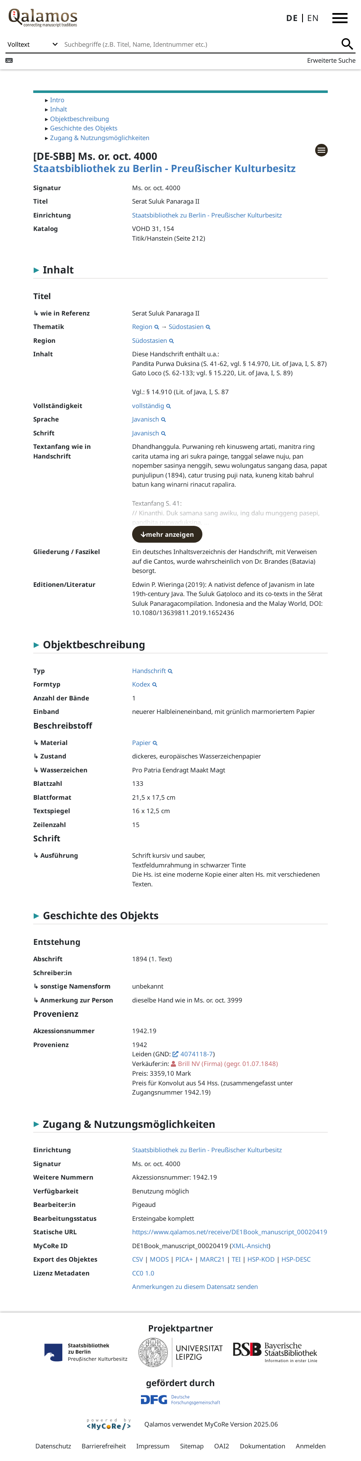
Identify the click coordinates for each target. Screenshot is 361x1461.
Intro (57, 99)
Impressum (153, 1446)
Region (145, 326)
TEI (236, 1259)
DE (292, 18)
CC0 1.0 (143, 1273)
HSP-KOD (261, 1259)
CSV (137, 1259)
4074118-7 (196, 1054)
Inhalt (58, 109)
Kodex (144, 684)
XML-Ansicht (250, 1245)
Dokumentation (262, 1446)
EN (313, 18)
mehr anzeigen (167, 534)
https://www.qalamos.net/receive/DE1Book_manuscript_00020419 (229, 1232)
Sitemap (192, 1446)
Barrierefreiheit (104, 1446)
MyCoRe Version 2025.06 (241, 1424)
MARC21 (212, 1259)
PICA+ (184, 1259)
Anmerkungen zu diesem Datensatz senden (195, 1286)
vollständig (151, 405)
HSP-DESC (296, 1259)
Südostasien (189, 326)
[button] (339, 18)
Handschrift (152, 670)
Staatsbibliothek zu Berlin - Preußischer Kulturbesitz (164, 168)
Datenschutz (53, 1446)
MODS (159, 1259)
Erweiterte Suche (331, 60)
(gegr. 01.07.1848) (228, 1063)
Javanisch (149, 419)
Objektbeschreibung (79, 118)
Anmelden (311, 1446)
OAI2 (221, 1446)
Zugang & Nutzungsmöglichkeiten (99, 137)
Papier (144, 742)
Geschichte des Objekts (83, 128)
